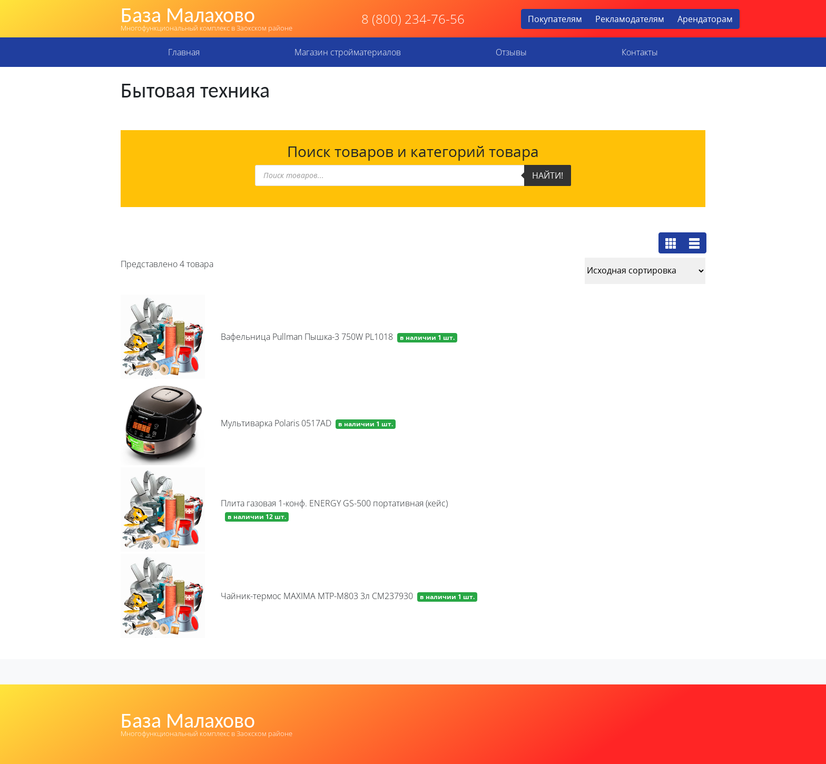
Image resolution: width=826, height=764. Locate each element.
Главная (184, 52)
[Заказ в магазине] (645, 271)
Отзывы (511, 52)
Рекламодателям (629, 19)
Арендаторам (705, 19)
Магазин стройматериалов (347, 52)
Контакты (640, 52)
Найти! (547, 175)
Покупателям (555, 19)
